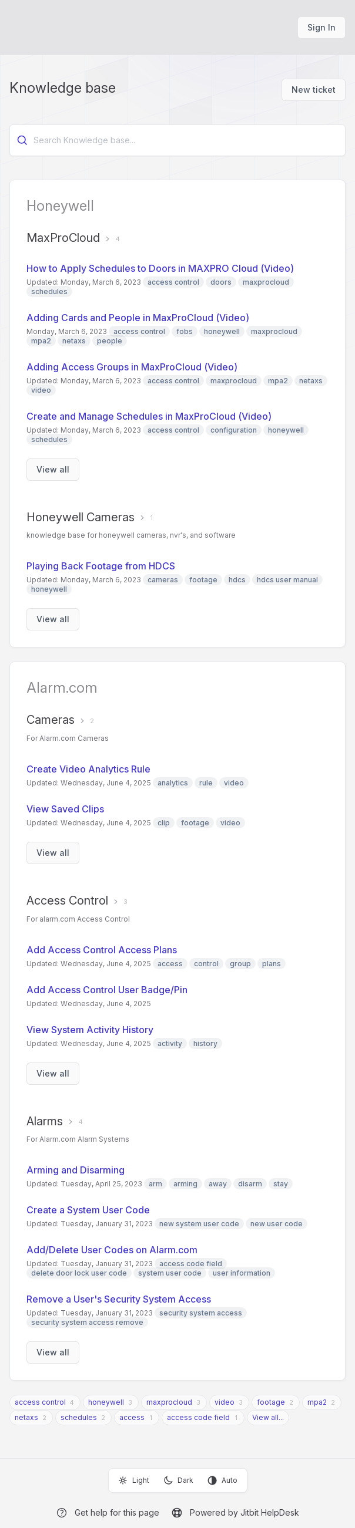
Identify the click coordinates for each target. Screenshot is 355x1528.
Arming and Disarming (75, 1170)
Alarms (44, 1121)
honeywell (106, 1402)
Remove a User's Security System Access (118, 1299)
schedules (79, 1417)
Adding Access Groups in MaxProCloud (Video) (131, 367)
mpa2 (317, 1402)
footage (271, 1402)
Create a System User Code (88, 1210)
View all (52, 469)
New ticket (314, 90)
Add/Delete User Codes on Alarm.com (111, 1250)
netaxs (26, 1417)
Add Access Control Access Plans (101, 950)
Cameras (50, 720)
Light (133, 1480)
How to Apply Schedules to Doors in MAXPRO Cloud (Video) (160, 268)
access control (40, 1402)
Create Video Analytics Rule (88, 769)
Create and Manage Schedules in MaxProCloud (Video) (149, 416)
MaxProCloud (63, 238)
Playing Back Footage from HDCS (100, 566)
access (132, 1417)
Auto (222, 1480)
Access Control (67, 900)
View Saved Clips (65, 809)
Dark (178, 1480)
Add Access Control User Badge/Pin (106, 990)
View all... (268, 1417)
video (225, 1402)
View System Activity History (89, 1029)
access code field (198, 1417)
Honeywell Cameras (80, 517)
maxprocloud (169, 1402)
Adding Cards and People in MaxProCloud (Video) (137, 317)
